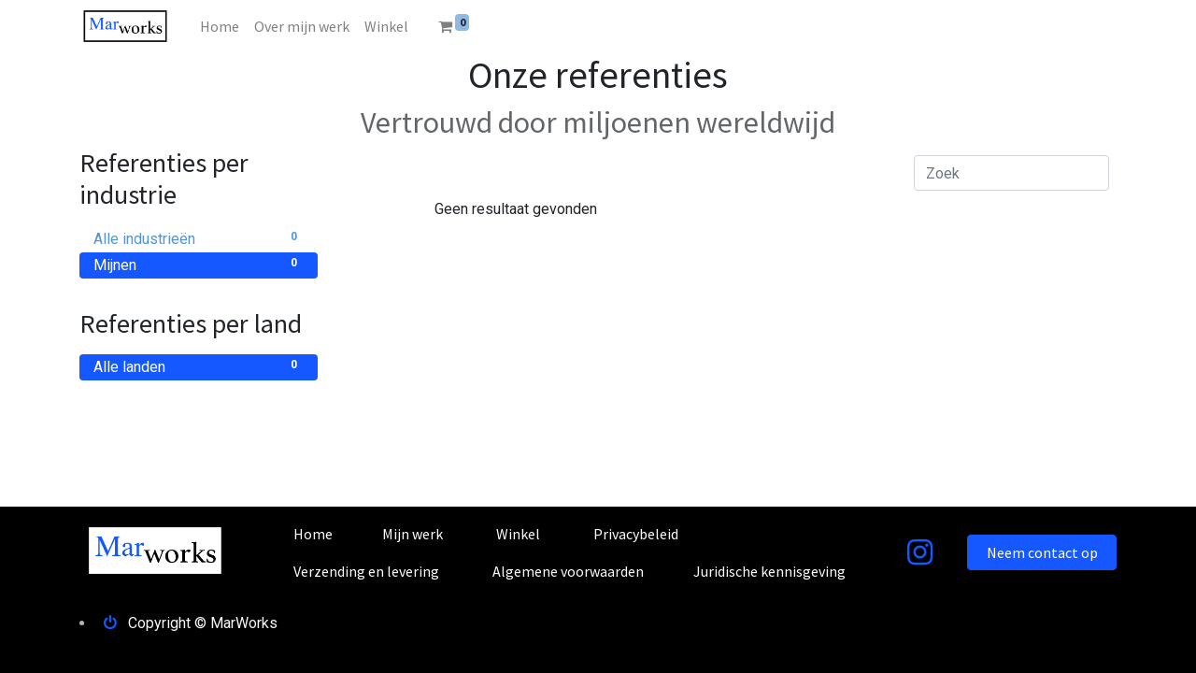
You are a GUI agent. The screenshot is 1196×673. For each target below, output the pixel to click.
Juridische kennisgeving (769, 571)
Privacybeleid (635, 533)
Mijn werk (412, 533)
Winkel (518, 533)
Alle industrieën (198, 238)
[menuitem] (219, 26)
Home (313, 533)
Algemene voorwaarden (568, 571)
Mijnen (198, 264)
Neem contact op (1042, 552)
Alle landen (198, 366)
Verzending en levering (366, 571)
